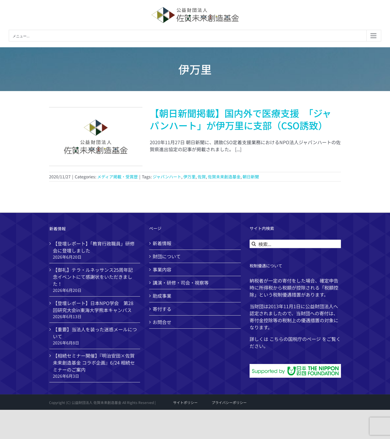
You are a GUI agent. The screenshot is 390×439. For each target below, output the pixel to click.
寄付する (162, 308)
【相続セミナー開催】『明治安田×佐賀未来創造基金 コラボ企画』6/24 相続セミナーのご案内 (94, 362)
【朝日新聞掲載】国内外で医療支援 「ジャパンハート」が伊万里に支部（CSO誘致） (240, 119)
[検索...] (295, 244)
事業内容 (162, 269)
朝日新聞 (251, 177)
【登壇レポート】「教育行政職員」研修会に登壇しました (94, 247)
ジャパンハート (167, 177)
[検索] (254, 244)
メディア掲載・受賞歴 (117, 177)
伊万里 (189, 177)
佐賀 (202, 177)
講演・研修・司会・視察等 (181, 282)
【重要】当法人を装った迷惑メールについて (95, 333)
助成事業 (162, 295)
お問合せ (162, 321)
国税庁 (295, 338)
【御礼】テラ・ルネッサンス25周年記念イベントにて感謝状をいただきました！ (93, 276)
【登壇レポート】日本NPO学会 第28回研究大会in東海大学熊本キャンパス (93, 306)
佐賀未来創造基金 (224, 177)
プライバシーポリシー (229, 402)
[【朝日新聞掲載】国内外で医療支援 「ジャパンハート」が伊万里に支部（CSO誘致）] (95, 136)
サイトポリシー (185, 402)
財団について (167, 256)
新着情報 (162, 243)
